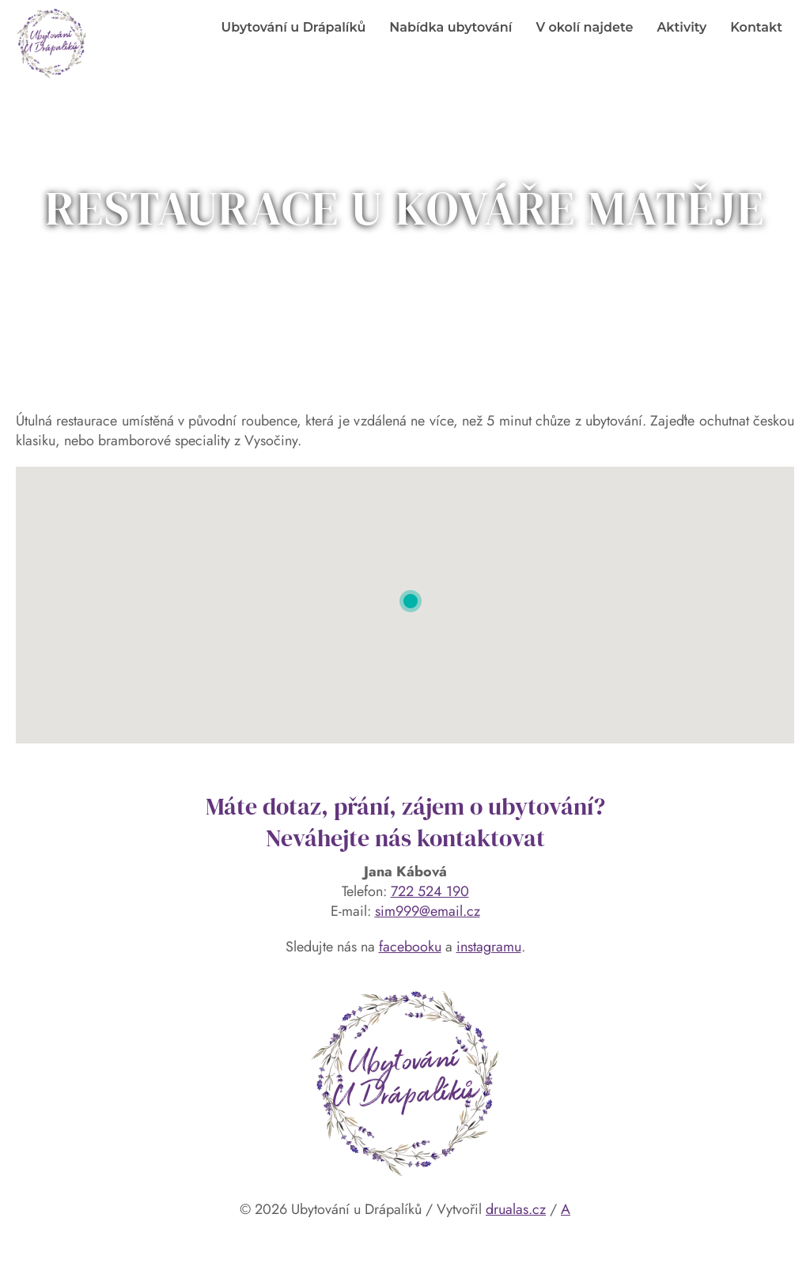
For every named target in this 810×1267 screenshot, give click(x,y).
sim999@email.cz (427, 911)
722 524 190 (430, 891)
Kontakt (756, 27)
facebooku (410, 946)
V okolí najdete (584, 27)
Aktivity (681, 27)
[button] (410, 601)
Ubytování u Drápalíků (293, 27)
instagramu (488, 946)
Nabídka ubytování (450, 27)
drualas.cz (516, 1209)
